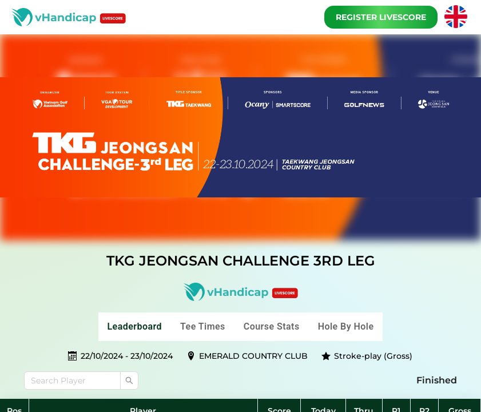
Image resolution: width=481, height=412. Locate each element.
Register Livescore (381, 17)
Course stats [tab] (271, 326)
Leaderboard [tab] (135, 326)
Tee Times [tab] (202, 326)
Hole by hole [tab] (346, 326)
